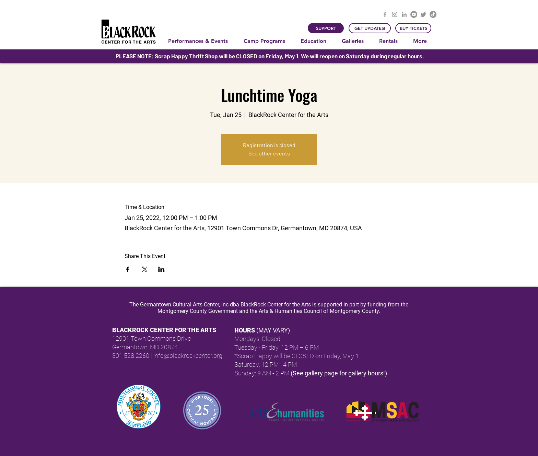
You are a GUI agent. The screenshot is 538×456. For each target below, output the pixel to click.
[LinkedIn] (404, 14)
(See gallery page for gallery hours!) (339, 373)
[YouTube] (413, 14)
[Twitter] (423, 14)
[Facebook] (385, 14)
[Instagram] (394, 14)
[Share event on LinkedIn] (161, 269)
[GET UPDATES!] (370, 28)
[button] (200, 41)
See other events (269, 153)
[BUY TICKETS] (413, 28)
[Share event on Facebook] (128, 269)
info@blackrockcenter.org (187, 355)
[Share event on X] (144, 269)
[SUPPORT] (326, 28)
